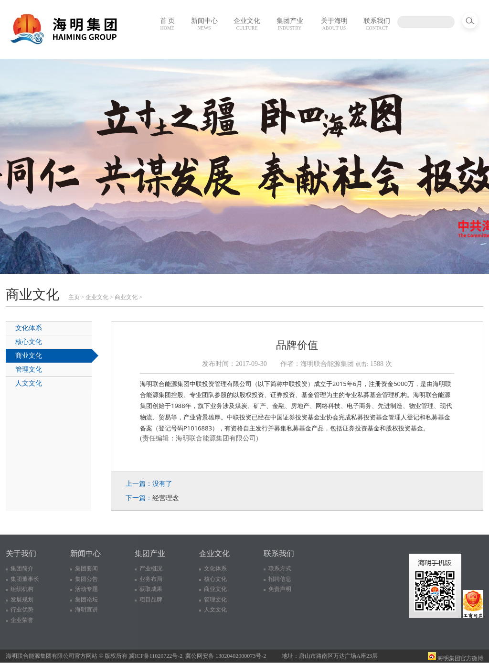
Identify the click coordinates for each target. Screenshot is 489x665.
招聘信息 (279, 579)
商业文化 (126, 297)
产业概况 (150, 568)
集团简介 (22, 568)
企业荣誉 (22, 620)
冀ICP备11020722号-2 (155, 656)
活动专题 (86, 589)
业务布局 (150, 579)
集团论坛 (86, 599)
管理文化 (28, 369)
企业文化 (247, 24)
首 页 (167, 24)
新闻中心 (204, 24)
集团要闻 (86, 568)
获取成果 (150, 589)
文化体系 (28, 328)
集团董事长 (25, 579)
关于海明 (334, 24)
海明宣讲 (86, 609)
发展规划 (22, 599)
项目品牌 (150, 599)
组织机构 (22, 589)
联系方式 (279, 568)
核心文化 (28, 341)
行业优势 (22, 609)
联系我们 (376, 24)
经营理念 (165, 498)
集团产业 (289, 24)
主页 (74, 297)
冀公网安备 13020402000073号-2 (225, 656)
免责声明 (279, 589)
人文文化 (28, 383)
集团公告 (86, 579)
